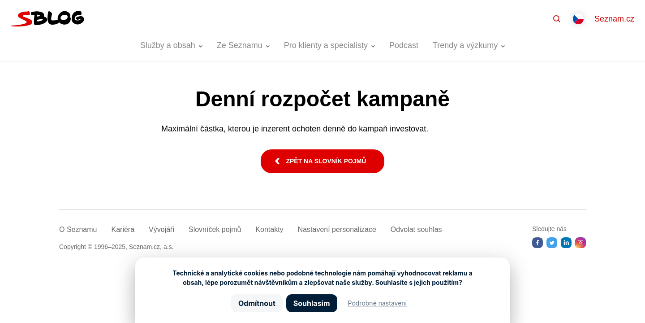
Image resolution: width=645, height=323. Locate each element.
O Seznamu (78, 229)
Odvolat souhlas (416, 229)
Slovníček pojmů (215, 229)
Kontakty (269, 229)
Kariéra (122, 229)
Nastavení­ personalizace (337, 229)
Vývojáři (161, 229)
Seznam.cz (614, 18)
